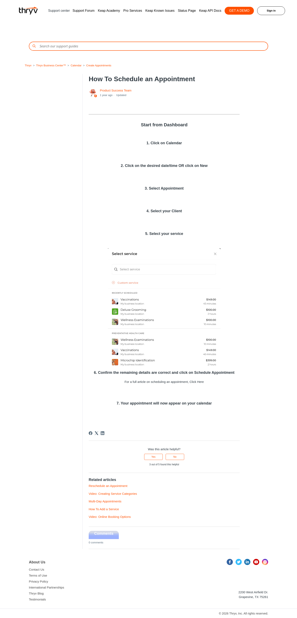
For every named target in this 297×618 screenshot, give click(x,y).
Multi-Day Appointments (105, 501)
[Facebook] (90, 433)
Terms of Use (38, 575)
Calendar (76, 65)
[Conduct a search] (148, 46)
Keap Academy (109, 10)
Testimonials (37, 599)
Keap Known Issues (159, 10)
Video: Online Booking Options (110, 516)
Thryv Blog (36, 593)
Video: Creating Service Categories (113, 493)
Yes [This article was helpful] (153, 456)
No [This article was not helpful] (174, 456)
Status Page (187, 10)
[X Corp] (96, 433)
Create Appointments (98, 65)
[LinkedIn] (102, 433)
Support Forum (84, 10)
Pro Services (132, 10)
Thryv (28, 65)
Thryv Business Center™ (51, 65)
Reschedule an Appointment (108, 486)
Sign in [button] (271, 10)
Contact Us (36, 569)
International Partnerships (46, 587)
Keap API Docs (210, 10)
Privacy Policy (38, 581)
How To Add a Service (104, 509)
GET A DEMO (239, 10)
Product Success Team (115, 90)
